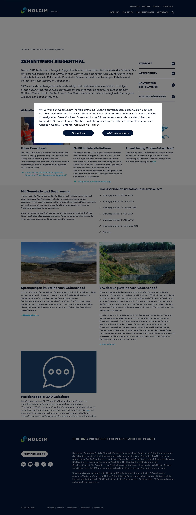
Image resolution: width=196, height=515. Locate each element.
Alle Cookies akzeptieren (118, 133)
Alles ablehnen (78, 133)
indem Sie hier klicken (86, 124)
